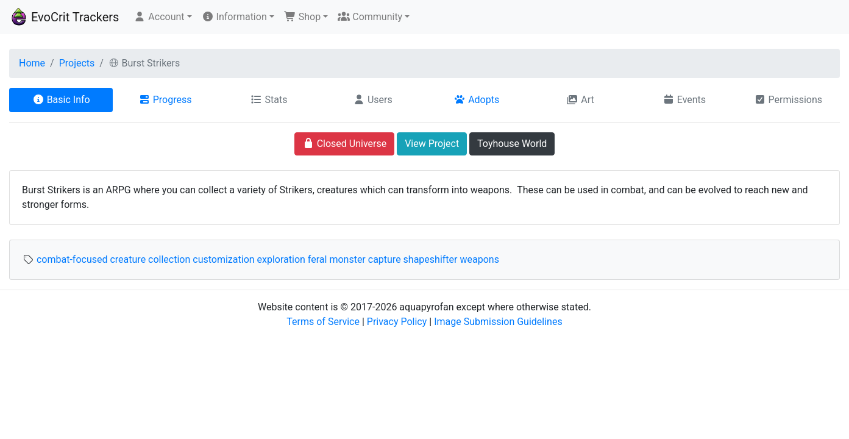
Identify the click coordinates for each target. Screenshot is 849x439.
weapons (479, 259)
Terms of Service (323, 321)
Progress (165, 99)
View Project (432, 143)
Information (234, 17)
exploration (281, 259)
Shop (302, 17)
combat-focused (72, 259)
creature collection (150, 259)
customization (223, 259)
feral (317, 259)
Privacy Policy (397, 321)
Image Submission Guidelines (498, 321)
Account (158, 17)
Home (32, 63)
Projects (77, 63)
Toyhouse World (512, 143)
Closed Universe (344, 143)
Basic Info (61, 99)
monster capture (364, 259)
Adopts (476, 99)
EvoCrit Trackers (64, 17)
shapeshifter (430, 259)
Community (370, 17)
